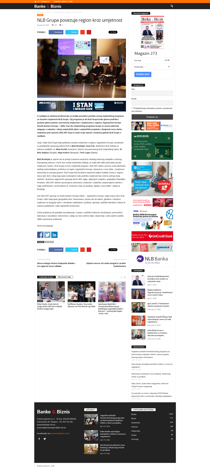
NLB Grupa (49, 242)
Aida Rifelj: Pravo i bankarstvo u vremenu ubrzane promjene (157, 333)
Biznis (133, 418)
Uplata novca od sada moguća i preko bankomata (106, 264)
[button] (172, 6)
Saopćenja (135, 423)
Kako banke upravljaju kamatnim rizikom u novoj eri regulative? (152, 365)
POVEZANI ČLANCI (46, 277)
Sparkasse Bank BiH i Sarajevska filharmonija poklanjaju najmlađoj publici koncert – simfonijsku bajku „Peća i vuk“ (110, 309)
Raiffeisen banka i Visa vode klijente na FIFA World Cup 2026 (81, 305)
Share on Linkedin (54, 235)
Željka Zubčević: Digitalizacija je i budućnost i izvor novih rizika (160, 292)
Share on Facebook (40, 235)
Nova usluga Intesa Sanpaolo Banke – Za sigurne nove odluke (56, 264)
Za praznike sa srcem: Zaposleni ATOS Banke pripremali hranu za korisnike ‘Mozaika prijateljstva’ (151, 394)
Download (143, 74)
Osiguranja (135, 431)
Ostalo (134, 435)
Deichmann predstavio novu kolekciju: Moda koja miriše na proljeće (151, 375)
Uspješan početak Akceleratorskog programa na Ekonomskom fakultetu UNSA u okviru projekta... (112, 419)
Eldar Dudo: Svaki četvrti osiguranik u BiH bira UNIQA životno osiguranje (49, 306)
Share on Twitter (47, 235)
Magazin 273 (145, 53)
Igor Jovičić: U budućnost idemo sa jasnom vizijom (158, 304)
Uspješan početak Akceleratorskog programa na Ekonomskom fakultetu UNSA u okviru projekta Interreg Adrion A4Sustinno (150, 354)
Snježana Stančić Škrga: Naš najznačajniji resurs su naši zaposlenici (159, 319)
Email (133, 99)
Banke (40, 15)
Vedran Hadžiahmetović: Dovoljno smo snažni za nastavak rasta (158, 279)
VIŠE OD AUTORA (64, 277)
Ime (133, 89)
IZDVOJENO (138, 271)
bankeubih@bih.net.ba (60, 433)
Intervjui (134, 427)
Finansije (135, 439)
